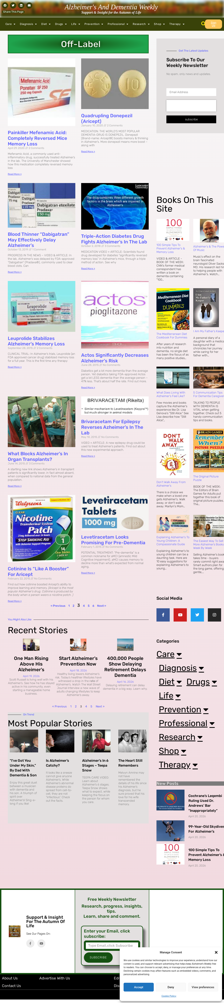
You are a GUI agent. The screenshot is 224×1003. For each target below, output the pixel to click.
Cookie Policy (169, 996)
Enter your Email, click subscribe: (107, 937)
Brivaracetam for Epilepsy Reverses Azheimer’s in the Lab (112, 427)
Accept (138, 987)
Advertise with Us (54, 981)
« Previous (58, 606)
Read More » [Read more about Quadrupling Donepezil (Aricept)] (88, 151)
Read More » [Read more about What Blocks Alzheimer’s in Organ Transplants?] (15, 486)
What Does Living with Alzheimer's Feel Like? (170, 394)
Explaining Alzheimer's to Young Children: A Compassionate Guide (172, 540)
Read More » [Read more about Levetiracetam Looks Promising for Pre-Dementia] (88, 573)
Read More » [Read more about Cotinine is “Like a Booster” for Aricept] (15, 601)
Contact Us (11, 989)
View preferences (203, 987)
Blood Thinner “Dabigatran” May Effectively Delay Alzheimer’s (38, 240)
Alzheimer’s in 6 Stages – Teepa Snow (95, 765)
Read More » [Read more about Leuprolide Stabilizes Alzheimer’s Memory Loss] (15, 367)
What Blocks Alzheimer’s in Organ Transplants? (38, 456)
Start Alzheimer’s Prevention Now (78, 661)
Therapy (177, 24)
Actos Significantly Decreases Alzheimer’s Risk (115, 358)
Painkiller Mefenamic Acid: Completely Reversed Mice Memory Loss (37, 138)
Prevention (93, 24)
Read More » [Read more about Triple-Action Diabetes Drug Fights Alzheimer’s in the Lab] (88, 268)
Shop (159, 24)
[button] (216, 952)
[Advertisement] (187, 167)
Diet (46, 24)
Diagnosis (28, 24)
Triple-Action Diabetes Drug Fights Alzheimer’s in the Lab (114, 239)
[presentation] (191, 106)
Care (10, 24)
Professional (118, 24)
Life (75, 24)
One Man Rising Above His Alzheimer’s (31, 664)
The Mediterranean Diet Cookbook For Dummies (171, 335)
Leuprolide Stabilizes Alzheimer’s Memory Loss (36, 341)
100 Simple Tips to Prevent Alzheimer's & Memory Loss (170, 248)
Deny (171, 987)
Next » (101, 606)
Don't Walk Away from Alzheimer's (171, 483)
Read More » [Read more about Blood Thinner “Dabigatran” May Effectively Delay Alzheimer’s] (15, 272)
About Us (10, 981)
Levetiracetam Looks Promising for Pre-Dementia (113, 539)
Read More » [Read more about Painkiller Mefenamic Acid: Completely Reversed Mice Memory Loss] (15, 174)
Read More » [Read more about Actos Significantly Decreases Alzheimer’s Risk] (88, 387)
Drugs (61, 24)
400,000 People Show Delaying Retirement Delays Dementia (125, 667)
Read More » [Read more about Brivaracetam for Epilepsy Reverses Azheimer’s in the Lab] (88, 456)
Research (141, 24)
